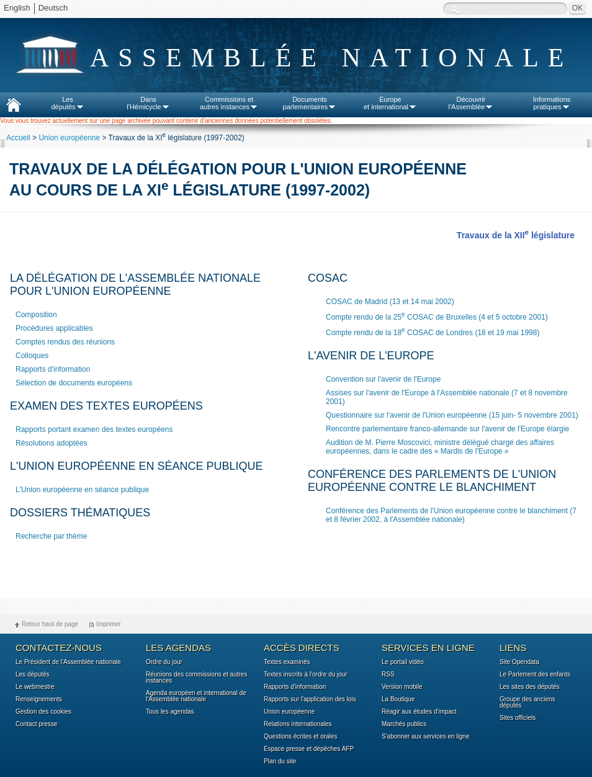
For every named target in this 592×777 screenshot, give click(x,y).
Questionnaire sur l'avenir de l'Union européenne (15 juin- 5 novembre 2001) (452, 415)
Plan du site (280, 761)
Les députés (33, 674)
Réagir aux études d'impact (419, 712)
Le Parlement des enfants (535, 674)
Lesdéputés (67, 103)
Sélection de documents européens (74, 383)
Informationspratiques (552, 103)
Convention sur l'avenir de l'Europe (383, 379)
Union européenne (69, 137)
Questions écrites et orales (300, 737)
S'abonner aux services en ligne (425, 737)
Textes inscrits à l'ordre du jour (306, 674)
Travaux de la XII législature (516, 235)
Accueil (18, 137)
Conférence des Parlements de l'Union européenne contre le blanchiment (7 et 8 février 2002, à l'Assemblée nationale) (451, 515)
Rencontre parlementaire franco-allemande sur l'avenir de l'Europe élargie (447, 428)
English (17, 7)
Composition (37, 314)
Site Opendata (519, 662)
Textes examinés (287, 662)
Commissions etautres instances (229, 103)
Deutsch (53, 7)
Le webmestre (35, 687)
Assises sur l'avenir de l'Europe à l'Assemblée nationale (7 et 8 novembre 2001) (447, 397)
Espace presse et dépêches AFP (309, 749)
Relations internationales (298, 724)
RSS (388, 674)
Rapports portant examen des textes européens (94, 429)
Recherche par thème (51, 536)
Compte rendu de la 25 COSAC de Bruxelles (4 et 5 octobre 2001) (437, 316)
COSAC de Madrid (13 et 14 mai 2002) (390, 301)
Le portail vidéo (403, 662)
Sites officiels (518, 718)
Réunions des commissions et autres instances (196, 677)
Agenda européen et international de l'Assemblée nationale (196, 696)
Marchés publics (404, 724)
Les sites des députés (530, 687)
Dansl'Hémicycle (148, 103)
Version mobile (402, 687)
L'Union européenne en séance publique (82, 489)
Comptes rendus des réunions (65, 342)
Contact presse (36, 724)
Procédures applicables (54, 328)
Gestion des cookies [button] (43, 712)
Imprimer (108, 624)
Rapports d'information (53, 369)
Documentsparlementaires (310, 103)
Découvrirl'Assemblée (471, 103)
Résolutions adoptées (51, 443)
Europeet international (390, 103)
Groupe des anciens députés (527, 702)
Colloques (32, 355)
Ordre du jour (164, 662)
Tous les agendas (170, 712)
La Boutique (398, 699)
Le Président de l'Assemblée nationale (68, 662)
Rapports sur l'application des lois (310, 699)
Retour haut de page (50, 624)
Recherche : (454, 9)
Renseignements (39, 699)
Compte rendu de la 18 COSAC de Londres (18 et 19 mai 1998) (432, 331)
